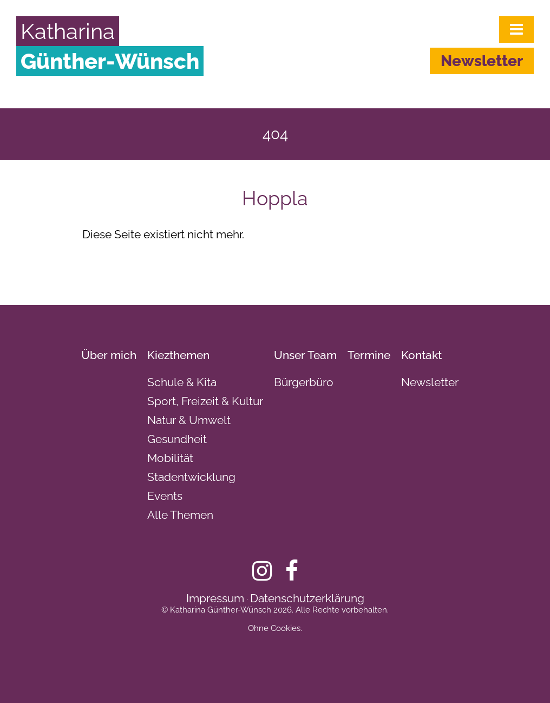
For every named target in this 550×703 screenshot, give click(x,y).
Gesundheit (177, 439)
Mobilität (170, 458)
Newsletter (482, 61)
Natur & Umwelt (189, 420)
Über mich (108, 355)
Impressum (215, 598)
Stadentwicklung (191, 477)
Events (164, 496)
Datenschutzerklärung (307, 598)
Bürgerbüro (303, 382)
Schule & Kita (182, 382)
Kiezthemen (178, 355)
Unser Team (305, 355)
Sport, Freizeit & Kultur (205, 401)
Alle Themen (180, 515)
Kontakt (421, 355)
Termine (369, 355)
